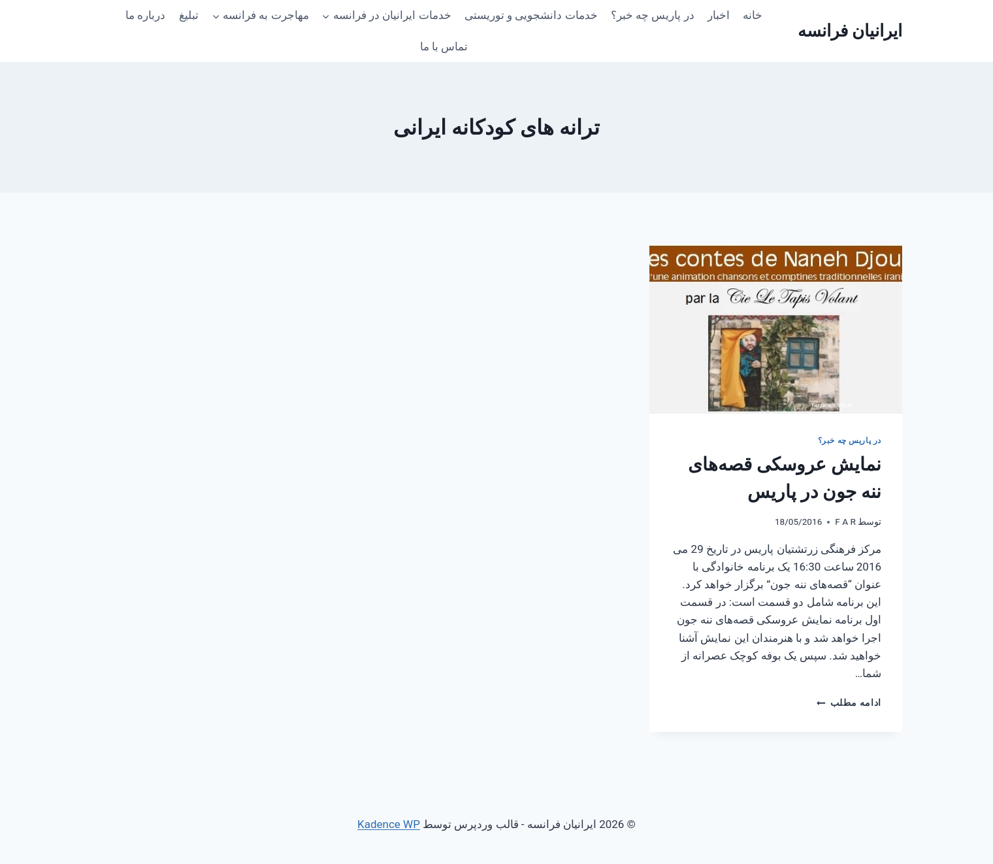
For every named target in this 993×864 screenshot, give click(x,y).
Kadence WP (388, 824)
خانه (752, 15)
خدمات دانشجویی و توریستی (531, 15)
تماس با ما (444, 46)
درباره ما (145, 15)
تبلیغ (189, 15)
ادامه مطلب (849, 702)
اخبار (719, 15)
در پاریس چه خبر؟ (652, 15)
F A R (845, 521)
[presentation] (775, 329)
